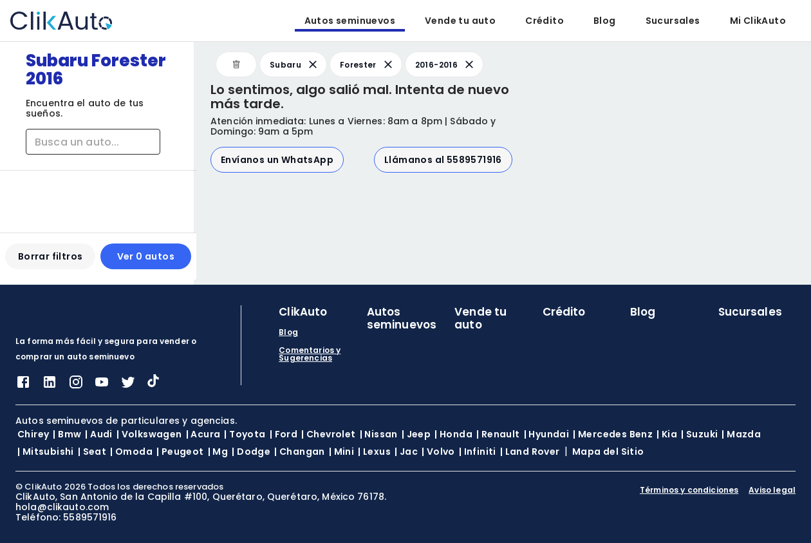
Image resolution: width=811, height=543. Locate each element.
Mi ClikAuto (758, 20)
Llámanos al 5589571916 (443, 159)
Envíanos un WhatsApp (277, 159)
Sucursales (673, 20)
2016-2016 (445, 64)
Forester (367, 64)
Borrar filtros (49, 261)
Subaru (294, 64)
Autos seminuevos (349, 20)
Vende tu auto (460, 20)
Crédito (544, 20)
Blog (604, 20)
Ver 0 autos (143, 261)
